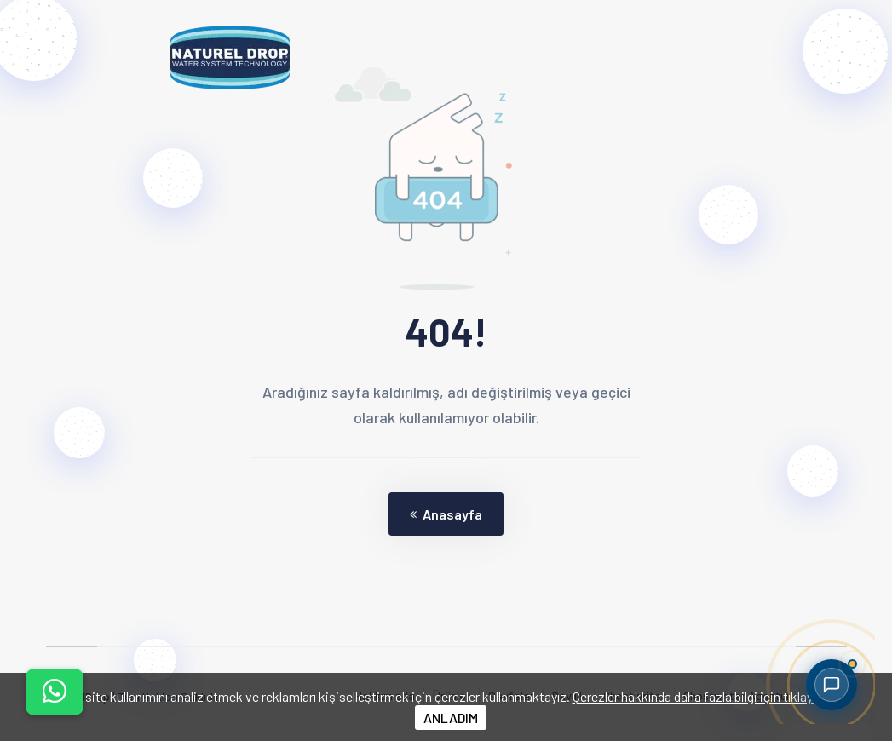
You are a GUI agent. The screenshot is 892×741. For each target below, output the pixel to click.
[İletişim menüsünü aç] (54, 692)
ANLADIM (450, 717)
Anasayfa (446, 514)
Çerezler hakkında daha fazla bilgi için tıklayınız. (704, 696)
